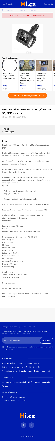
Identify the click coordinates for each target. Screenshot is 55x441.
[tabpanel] (27, 38)
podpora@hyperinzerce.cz (14, 397)
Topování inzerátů (32, 363)
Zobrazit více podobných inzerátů (26, 95)
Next (30, 52)
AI (30, 367)
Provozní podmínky (9, 371)
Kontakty (5, 386)
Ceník (20, 363)
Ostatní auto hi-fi (33, 10)
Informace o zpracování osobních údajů (17, 382)
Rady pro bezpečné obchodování (14, 367)
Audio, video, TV (11, 10)
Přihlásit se (46, 4)
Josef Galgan (9, 132)
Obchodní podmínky (42, 382)
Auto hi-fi (22, 10)
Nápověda (37, 367)
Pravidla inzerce (25, 371)
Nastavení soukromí (42, 371)
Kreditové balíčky (8, 363)
